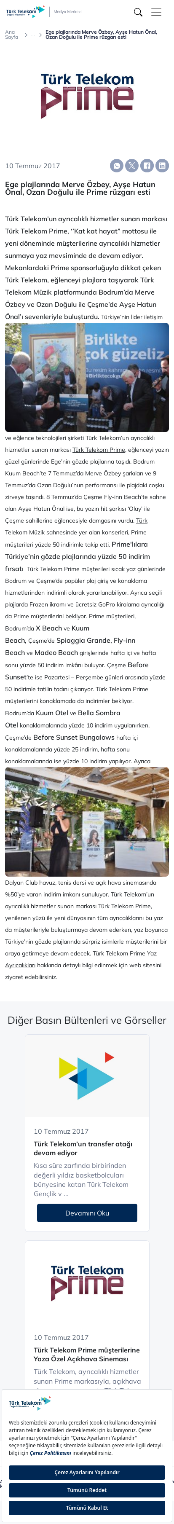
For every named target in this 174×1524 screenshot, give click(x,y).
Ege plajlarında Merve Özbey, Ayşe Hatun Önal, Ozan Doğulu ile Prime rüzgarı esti (101, 35)
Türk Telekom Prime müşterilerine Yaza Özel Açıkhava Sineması (87, 1354)
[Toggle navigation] (156, 12)
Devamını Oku (87, 1213)
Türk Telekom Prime (98, 449)
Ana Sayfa (11, 35)
